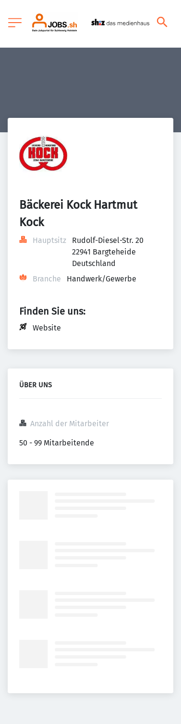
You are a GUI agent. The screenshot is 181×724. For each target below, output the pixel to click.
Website (47, 327)
